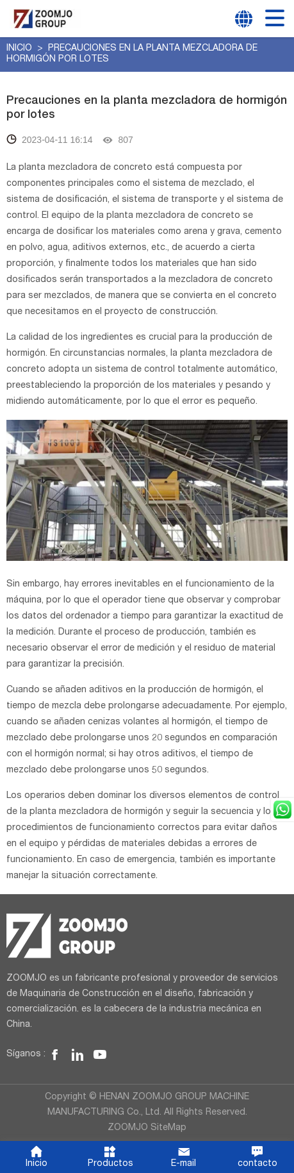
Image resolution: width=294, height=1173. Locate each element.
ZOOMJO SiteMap (147, 1128)
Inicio (20, 48)
